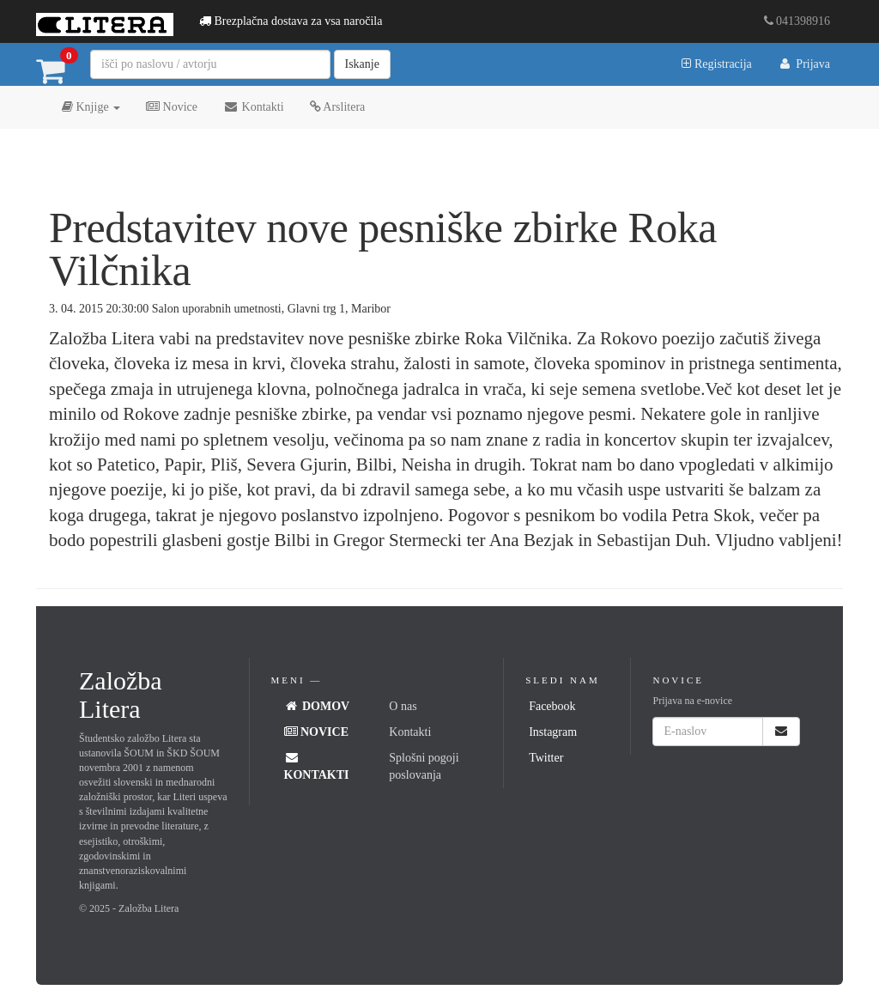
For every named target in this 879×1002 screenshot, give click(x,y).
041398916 (797, 21)
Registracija (716, 64)
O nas (402, 706)
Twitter (546, 757)
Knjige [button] (91, 106)
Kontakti (253, 106)
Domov (317, 706)
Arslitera (338, 106)
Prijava (804, 64)
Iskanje (362, 64)
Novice (171, 106)
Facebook (552, 706)
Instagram (553, 732)
